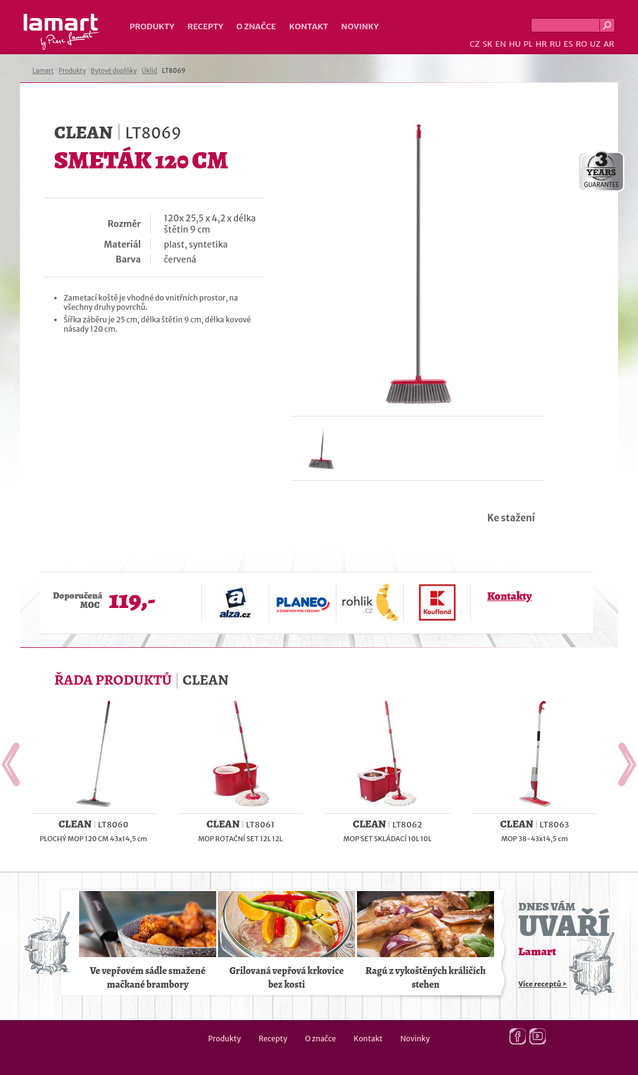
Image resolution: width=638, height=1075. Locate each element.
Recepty (205, 26)
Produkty (152, 26)
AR (608, 44)
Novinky (360, 26)
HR (540, 44)
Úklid (149, 71)
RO (581, 44)
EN (501, 44)
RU (555, 44)
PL (528, 44)
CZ (475, 44)
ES (568, 44)
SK (487, 44)
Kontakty (509, 596)
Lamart (61, 31)
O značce (256, 26)
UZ (595, 44)
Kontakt (308, 26)
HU (515, 44)
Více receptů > (542, 984)
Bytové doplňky (114, 71)
